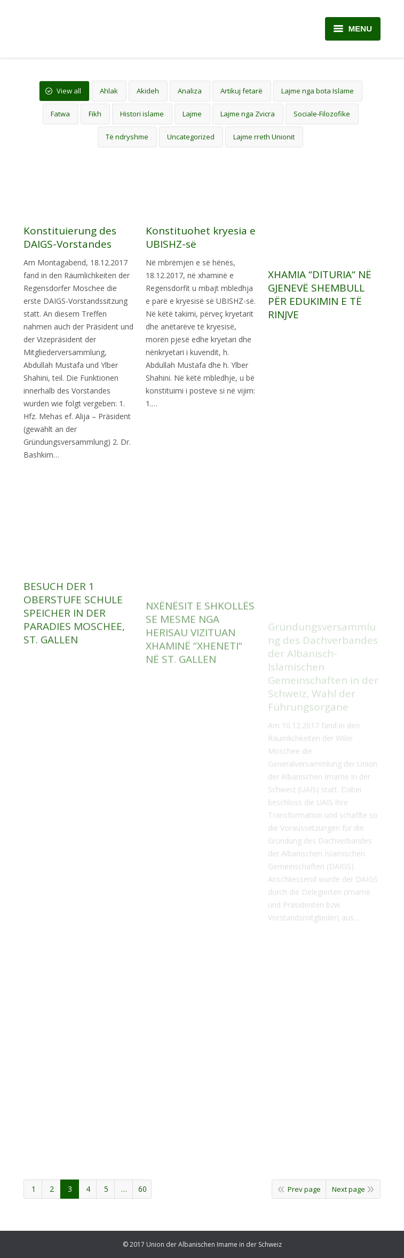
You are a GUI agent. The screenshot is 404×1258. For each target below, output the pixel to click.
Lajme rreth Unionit (264, 136)
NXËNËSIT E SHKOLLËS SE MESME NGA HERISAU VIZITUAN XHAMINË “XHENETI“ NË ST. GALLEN (200, 689)
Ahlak (109, 91)
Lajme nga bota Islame (317, 91)
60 (142, 1189)
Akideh (148, 91)
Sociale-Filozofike (322, 114)
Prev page (304, 1189)
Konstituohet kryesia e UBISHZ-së (201, 237)
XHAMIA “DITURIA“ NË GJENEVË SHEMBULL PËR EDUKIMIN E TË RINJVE (319, 297)
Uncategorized (191, 136)
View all (69, 91)
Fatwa (60, 114)
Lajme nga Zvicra (247, 114)
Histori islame (142, 114)
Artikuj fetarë (241, 91)
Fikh (95, 114)
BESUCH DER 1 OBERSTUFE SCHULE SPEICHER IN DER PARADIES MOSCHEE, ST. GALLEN (74, 678)
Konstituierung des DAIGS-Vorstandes (69, 237)
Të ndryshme (127, 136)
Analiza (190, 91)
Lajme (192, 114)
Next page (348, 1189)
